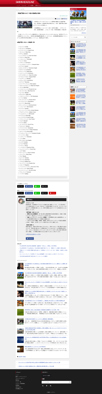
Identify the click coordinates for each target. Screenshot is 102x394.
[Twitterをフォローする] (43, 386)
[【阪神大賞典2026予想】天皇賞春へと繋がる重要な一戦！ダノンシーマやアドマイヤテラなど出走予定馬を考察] (20, 330)
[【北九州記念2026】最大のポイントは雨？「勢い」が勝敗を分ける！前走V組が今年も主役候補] (72, 102)
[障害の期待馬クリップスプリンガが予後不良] (20, 349)
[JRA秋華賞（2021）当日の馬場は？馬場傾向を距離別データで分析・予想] (20, 312)
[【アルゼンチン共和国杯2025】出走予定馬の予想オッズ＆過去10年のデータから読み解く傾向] (20, 340)
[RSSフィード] (50, 386)
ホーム (17, 9)
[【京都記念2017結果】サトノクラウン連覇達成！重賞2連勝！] (20, 321)
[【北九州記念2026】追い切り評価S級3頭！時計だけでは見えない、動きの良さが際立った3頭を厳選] (72, 91)
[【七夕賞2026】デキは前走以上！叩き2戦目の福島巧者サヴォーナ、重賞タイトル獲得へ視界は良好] (20, 266)
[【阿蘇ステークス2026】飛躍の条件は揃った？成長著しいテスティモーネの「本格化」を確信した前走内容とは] (20, 294)
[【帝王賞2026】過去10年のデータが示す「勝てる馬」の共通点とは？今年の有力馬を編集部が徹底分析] (72, 126)
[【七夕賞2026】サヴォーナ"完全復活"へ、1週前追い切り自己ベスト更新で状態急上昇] (20, 303)
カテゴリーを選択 (46, 375)
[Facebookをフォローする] (47, 386)
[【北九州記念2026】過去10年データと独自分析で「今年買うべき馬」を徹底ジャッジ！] (72, 96)
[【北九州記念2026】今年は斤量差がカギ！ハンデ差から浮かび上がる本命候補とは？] (72, 108)
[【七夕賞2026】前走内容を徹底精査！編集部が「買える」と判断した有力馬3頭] (20, 275)
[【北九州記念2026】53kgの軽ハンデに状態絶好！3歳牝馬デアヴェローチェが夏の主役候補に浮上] (72, 120)
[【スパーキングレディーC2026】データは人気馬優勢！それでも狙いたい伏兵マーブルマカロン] (20, 284)
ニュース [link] (22, 9)
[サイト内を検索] (85, 37)
